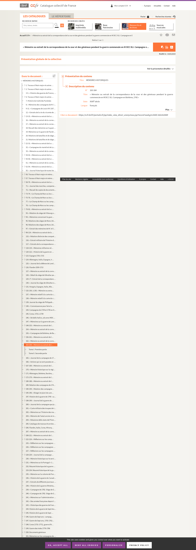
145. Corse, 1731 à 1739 (34, 314)
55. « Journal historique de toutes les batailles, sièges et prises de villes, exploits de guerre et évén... (41, 170)
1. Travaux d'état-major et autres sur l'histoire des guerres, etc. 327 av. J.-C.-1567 (40, 85)
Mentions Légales (81, 179)
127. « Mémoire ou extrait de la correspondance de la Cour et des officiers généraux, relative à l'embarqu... (41, 271)
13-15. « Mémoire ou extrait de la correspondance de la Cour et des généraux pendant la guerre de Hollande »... (40, 116)
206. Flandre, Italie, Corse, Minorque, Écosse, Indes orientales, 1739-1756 (40, 427)
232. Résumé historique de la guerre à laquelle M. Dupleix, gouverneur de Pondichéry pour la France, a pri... (41, 466)
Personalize (114, 545)
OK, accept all (58, 545)
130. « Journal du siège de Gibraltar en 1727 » (41, 283)
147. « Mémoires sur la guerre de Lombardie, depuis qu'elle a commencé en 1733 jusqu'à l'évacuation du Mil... (41, 321)
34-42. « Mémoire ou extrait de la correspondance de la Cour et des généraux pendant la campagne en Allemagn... (40, 155)
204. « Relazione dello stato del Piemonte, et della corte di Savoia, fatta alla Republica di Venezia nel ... (41, 420)
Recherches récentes (166, 16)
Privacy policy (139, 545)
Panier (144, 16)
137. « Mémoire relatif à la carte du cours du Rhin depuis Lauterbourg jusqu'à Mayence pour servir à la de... (41, 294)
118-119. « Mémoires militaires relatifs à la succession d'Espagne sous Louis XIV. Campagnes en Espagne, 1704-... (40, 248)
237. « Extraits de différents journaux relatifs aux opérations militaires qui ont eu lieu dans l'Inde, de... (41, 482)
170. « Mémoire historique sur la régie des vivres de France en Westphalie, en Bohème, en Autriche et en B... (41, 369)
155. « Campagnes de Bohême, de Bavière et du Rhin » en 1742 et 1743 (41, 333)
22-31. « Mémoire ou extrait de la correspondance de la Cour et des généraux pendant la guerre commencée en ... (40, 143)
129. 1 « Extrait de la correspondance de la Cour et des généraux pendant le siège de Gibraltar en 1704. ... (41, 279)
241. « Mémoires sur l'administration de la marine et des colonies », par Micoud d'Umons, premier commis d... (41, 497)
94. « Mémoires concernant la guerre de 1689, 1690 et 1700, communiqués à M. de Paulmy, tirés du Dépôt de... (40, 217)
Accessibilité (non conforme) (102, 179)
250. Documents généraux (36, 532)
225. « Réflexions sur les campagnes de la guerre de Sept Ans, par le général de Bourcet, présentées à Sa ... (41, 443)
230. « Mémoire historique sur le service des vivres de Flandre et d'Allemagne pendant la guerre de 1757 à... (41, 458)
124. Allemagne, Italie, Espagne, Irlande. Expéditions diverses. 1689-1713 (40, 259)
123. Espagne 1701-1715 (35, 256)
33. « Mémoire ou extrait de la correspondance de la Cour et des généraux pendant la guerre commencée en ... (41, 151)
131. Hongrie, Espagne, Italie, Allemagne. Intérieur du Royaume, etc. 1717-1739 (40, 286)
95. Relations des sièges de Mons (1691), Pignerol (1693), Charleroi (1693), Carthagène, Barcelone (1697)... (41, 221)
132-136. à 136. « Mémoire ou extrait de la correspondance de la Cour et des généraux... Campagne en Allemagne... (40, 290)
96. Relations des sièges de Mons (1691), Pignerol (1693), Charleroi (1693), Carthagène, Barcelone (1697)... (41, 225)
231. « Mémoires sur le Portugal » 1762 (40, 462)
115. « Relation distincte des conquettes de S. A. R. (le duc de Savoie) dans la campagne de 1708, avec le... (41, 236)
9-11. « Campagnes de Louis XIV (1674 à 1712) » (41, 108)
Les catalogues (34, 16)
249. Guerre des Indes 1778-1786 (38, 528)
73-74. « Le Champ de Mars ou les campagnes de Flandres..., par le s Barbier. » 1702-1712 (40, 193)
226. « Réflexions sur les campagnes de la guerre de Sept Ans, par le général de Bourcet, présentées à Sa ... (41, 447)
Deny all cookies (86, 545)
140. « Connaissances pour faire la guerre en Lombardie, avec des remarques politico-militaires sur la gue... (40, 306)
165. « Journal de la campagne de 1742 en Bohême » (41, 358)
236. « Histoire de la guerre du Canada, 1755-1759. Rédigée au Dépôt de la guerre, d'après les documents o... (41, 478)
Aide (174, 6)
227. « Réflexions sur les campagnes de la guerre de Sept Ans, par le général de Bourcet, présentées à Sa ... (41, 451)
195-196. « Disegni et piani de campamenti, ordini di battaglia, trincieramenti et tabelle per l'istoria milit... (40, 393)
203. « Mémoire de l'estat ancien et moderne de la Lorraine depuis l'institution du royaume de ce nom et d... (41, 416)
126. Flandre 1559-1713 (34, 267)
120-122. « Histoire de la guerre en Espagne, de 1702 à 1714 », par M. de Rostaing (40, 252)
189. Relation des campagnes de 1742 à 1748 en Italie (41, 385)
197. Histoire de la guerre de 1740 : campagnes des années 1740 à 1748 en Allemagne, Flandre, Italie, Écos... (41, 396)
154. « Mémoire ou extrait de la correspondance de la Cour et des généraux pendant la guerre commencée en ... (41, 329)
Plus (167, 109)
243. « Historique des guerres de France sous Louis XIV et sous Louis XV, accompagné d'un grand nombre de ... (41, 505)
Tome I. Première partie (38, 349)
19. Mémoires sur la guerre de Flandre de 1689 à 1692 (41, 132)
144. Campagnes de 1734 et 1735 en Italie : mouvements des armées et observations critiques (41, 310)
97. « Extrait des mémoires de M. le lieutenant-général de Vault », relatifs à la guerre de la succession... (41, 228)
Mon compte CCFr (123, 5)
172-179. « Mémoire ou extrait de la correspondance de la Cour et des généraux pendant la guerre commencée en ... (40, 377)
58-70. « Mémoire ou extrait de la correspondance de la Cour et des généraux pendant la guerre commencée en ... (40, 182)
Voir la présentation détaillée (158, 68)
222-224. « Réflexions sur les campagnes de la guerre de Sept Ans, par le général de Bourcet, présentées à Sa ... (40, 439)
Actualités (157, 6)
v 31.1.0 (170, 179)
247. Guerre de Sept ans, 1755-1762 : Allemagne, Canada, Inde (40, 520)
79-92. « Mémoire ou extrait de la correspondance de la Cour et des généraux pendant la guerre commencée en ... (40, 209)
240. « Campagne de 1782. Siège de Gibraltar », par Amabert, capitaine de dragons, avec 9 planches (41, 493)
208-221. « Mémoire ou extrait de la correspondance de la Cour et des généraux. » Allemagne (40, 435)
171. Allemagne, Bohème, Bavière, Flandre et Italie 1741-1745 (40, 373)
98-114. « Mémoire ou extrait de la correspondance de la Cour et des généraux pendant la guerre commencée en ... (40, 232)
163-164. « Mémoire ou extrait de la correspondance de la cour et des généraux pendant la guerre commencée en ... (40, 345)
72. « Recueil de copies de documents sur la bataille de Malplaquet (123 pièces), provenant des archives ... (41, 190)
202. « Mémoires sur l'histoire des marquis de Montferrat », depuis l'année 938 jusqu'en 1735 (41, 412)
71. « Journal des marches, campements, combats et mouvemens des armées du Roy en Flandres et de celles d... (41, 186)
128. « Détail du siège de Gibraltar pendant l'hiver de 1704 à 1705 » (41, 275)
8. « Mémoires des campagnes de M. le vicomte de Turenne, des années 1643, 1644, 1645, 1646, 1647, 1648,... (41, 104)
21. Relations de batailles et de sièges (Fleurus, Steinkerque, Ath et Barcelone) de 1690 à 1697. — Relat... (41, 139)
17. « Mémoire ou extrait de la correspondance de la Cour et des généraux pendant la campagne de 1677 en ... (41, 124)
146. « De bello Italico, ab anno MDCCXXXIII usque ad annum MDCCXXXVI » (41, 317)
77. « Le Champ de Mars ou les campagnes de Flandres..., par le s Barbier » (41, 201)
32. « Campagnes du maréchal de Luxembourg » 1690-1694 (41, 147)
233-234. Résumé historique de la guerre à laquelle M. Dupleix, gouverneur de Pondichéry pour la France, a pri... (41, 470)
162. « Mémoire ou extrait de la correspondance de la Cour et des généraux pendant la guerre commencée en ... (41, 341)
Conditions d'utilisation (126, 179)
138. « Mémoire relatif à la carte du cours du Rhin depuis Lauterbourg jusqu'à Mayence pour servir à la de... (41, 298)
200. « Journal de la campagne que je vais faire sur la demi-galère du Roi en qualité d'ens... (41, 404)
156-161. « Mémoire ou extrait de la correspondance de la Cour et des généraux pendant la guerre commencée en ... (40, 337)
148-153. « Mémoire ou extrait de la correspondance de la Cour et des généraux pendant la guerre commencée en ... (40, 325)
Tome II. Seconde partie (38, 353)
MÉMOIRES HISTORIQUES (33, 80)
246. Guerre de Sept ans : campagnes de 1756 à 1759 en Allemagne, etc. (40, 517)
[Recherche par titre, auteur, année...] (37, 25)
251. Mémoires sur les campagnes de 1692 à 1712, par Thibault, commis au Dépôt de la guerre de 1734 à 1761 (41, 536)
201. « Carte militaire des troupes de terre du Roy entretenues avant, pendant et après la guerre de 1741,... (41, 408)
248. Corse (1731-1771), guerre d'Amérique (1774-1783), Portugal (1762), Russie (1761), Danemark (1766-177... (40, 524)
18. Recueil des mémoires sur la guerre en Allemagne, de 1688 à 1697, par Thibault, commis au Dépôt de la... (41, 128)
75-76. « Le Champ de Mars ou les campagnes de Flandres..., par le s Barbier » (40, 197)
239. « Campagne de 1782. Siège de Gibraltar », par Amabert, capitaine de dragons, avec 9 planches (41, 489)
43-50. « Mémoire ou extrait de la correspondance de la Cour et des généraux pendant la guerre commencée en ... (40, 159)
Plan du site (66, 179)
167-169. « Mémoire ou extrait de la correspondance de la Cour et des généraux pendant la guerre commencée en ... (40, 365)
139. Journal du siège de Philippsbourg (40, 302)
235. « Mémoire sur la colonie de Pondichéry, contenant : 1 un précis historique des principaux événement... (41, 474)
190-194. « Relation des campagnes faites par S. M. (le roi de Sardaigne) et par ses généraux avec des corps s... (40, 389)
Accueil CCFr (25, 35)
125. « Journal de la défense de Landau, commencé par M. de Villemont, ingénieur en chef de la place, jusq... (41, 263)
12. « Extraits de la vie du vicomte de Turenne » (41, 112)
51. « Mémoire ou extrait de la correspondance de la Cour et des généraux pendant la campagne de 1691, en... (41, 163)
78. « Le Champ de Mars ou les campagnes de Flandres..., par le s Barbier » (41, 205)
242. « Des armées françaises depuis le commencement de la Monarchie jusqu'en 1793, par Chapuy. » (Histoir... (41, 501)
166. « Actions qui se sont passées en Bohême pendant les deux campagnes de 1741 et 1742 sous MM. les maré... (41, 362)
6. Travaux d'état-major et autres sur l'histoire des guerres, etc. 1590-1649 (40, 97)
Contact (167, 6)
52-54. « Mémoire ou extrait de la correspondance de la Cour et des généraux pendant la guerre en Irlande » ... (40, 166)
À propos (147, 6)
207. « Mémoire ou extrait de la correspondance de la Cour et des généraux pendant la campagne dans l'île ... (41, 431)
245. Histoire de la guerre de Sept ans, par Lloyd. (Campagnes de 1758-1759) (40, 513)
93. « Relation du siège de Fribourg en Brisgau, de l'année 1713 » (41, 213)
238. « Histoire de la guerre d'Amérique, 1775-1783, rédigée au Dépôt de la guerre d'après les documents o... (41, 486)
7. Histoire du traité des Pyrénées (38, 101)
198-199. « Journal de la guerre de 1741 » (40, 400)
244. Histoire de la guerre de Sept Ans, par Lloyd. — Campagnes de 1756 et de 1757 (41, 509)
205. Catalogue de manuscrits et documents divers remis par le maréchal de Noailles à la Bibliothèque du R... (41, 424)
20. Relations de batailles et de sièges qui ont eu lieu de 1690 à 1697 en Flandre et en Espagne (41, 135)
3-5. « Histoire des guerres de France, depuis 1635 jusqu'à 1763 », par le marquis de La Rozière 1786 (41, 93)
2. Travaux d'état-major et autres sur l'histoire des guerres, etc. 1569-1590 (40, 89)
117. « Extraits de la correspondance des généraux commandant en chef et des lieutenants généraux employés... (41, 244)
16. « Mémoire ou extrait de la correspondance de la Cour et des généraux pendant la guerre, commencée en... (41, 120)
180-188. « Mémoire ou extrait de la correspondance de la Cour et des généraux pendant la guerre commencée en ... (40, 381)
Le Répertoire (61, 16)
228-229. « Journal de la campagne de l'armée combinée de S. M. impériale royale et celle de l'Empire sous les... (40, 455)
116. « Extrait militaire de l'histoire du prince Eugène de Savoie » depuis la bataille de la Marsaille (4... (41, 240)
